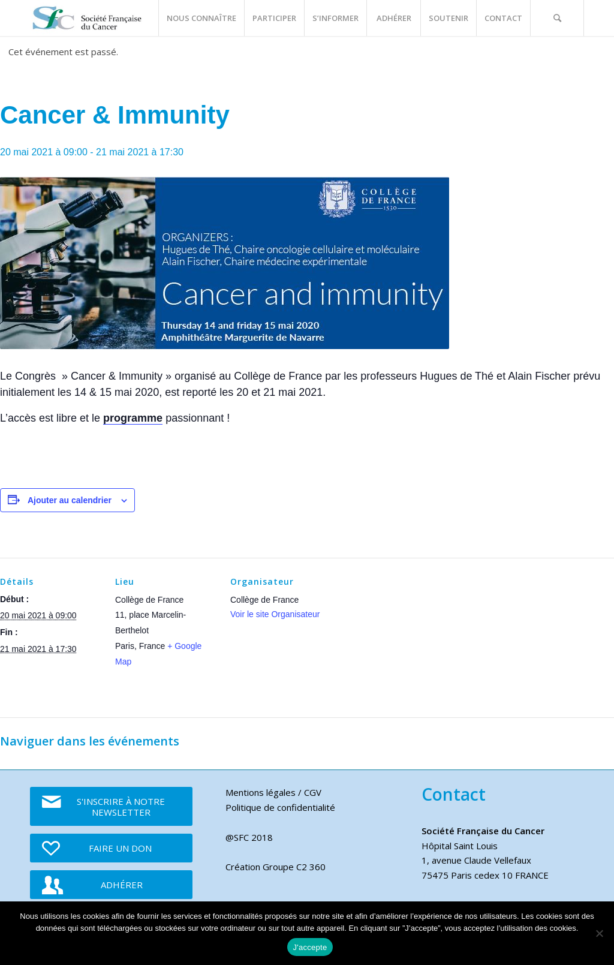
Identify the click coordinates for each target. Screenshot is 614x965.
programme (132, 418)
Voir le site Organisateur (275, 614)
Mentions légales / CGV (273, 792)
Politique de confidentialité (280, 807)
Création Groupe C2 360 (275, 867)
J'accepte (310, 947)
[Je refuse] (599, 933)
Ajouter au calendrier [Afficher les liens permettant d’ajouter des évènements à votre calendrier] (70, 500)
